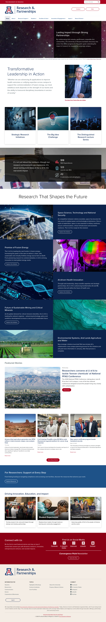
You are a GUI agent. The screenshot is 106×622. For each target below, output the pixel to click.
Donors (6, 592)
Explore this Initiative (11, 264)
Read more (66, 390)
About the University (55, 585)
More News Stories (53, 460)
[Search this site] (90, 2)
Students (33, 18)
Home (7, 18)
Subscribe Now (73, 558)
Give (92, 9)
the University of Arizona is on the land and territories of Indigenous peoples (39, 607)
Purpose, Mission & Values (56, 587)
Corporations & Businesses (12, 594)
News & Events (79, 18)
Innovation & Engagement (58, 18)
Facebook (54, 546)
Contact (78, 9)
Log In (13, 600)
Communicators (9, 589)
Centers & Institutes (34, 587)
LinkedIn (83, 546)
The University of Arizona (65, 616)
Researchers (8, 587)
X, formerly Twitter (63, 547)
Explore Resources (11, 481)
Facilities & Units (43, 18)
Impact (70, 18)
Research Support (23, 18)
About (13, 18)
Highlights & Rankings (35, 585)
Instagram (73, 546)
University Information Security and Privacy (53, 614)
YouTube (92, 546)
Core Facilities (33, 589)
